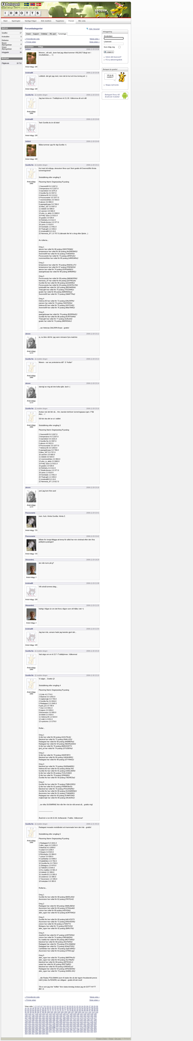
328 (36, 1033)
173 (81, 1018)
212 (70, 1022)
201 (33, 1022)
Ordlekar (44, 34)
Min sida (81, 21)
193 (77, 1020)
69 (45, 1010)
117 (33, 1014)
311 (50, 1031)
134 (91, 1014)
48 (68, 1008)
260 (91, 1026)
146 (60, 1016)
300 (84, 1029)
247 (47, 1026)
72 (53, 1010)
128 (70, 1014)
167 (60, 1018)
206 (50, 1022)
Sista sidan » (94, 42)
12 (53, 1006)
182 (40, 1020)
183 (43, 1020)
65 (36, 1010)
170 (70, 1018)
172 (77, 1018)
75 (60, 1010)
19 (70, 1006)
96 (38, 1012)
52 (77, 1008)
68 (43, 1010)
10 (48, 1006)
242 (29, 1026)
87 (90, 1010)
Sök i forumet (94, 29)
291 (53, 1029)
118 (36, 1014)
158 (29, 1018)
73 (55, 1010)
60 (97, 1008)
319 (77, 1031)
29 (95, 1006)
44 (58, 1008)
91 (26, 1012)
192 (74, 1020)
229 (57, 1024)
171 (74, 1018)
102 (55, 1012)
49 (70, 1008)
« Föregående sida (32, 39)
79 (70, 1010)
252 (64, 1026)
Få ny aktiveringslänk (114, 60)
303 (95, 1029)
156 (95, 1016)
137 (29, 1016)
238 (88, 1024)
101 (51, 1012)
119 (40, 1014)
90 (97, 1010)
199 (26, 1022)
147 (64, 1016)
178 (26, 1020)
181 (36, 1020)
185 (50, 1020)
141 (43, 1016)
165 (53, 1018)
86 (87, 1010)
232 (67, 1024)
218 (91, 1022)
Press (111, 1039)
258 (84, 1026)
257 (81, 1026)
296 (70, 1029)
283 (26, 1029)
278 (81, 1027)
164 (50, 1018)
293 (60, 1029)
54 (82, 1008)
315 (64, 1031)
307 (36, 1031)
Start (5, 21)
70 (48, 1010)
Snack (28, 34)
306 (33, 1031)
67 (40, 1010)
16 (63, 1006)
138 (33, 1016)
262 (26, 1027)
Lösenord (107, 42)
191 (70, 1020)
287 (40, 1029)
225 (43, 1024)
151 (77, 1016)
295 (67, 1029)
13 (55, 1006)
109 (79, 1012)
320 (81, 1031)
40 (48, 1008)
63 (31, 1010)
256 (77, 1026)
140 (40, 1016)
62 (28, 1010)
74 (58, 1010)
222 (33, 1024)
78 (68, 1010)
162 (43, 1018)
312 (53, 1031)
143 (50, 1016)
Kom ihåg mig (109, 47)
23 (80, 1006)
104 (62, 1012)
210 (64, 1022)
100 (48, 1012)
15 (60, 1006)
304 (26, 1031)
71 (50, 1010)
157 (26, 1018)
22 (77, 1006)
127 (67, 1014)
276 (74, 1027)
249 (53, 1026)
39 (45, 1008)
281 (91, 1027)
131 (81, 1014)
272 (60, 1027)
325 (26, 1033)
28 (92, 1006)
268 (47, 1027)
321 (84, 1031)
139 (36, 1016)
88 (92, 1010)
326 (29, 1033)
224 (40, 1024)
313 (57, 1031)
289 (47, 1029)
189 (64, 1020)
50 (73, 1008)
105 (65, 1012)
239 (91, 1024)
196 (88, 1020)
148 (67, 1016)
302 (91, 1029)
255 (74, 1026)
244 (36, 1026)
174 (84, 1018)
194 (81, 1020)
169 (67, 1018)
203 (40, 1022)
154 (88, 1016)
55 (85, 1008)
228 (53, 1024)
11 (50, 1006)
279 (84, 1027)
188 (60, 1020)
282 (95, 1027)
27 (90, 1006)
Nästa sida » (95, 39)
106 (69, 1012)
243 (33, 1026)
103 (58, 1012)
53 (80, 1008)
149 (70, 1016)
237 (84, 1024)
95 (36, 1012)
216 (84, 1022)
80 (73, 1010)
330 (43, 1033)
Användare (108, 36)
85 (85, 1010)
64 (33, 1010)
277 (77, 1027)
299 (81, 1029)
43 (55, 1008)
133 (88, 1014)
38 (43, 1008)
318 (74, 1031)
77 (65, 1010)
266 (40, 1027)
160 (36, 1018)
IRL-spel (53, 34)
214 (77, 1022)
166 (57, 1018)
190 (67, 1020)
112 (89, 1012)
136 (26, 1016)
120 (43, 1014)
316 (67, 1031)
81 (75, 1010)
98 (43, 1012)
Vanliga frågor (31, 21)
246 (43, 1026)
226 (47, 1024)
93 (31, 1012)
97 (40, 1012)
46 (63, 1008)
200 (29, 1022)
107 (72, 1012)
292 (57, 1029)
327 (33, 1033)
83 (80, 1010)
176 (91, 1018)
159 (33, 1018)
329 (40, 1033)
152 (81, 1016)
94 (33, 1012)
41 (50, 1008)
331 (47, 1033)
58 (92, 1008)
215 (81, 1022)
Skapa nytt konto (112, 85)
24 (82, 1006)
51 (75, 1008)
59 (95, 1008)
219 (95, 1022)
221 (29, 1024)
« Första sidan (30, 42)
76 (63, 1010)
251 (60, 1026)
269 (50, 1027)
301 (88, 1029)
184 (47, 1020)
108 (75, 1012)
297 (74, 1029)
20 (72, 1006)
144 (53, 1016)
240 (95, 1024)
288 (43, 1029)
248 (50, 1026)
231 (64, 1024)
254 (70, 1026)
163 (47, 1018)
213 (74, 1022)
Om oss (118, 1039)
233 (70, 1024)
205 (47, 1022)
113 (93, 1012)
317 (70, 1031)
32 (28, 1008)
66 (38, 1010)
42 (53, 1008)
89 (95, 1010)
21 (75, 1006)
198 (95, 1020)
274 (67, 1027)
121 (47, 1014)
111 (86, 1012)
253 (67, 1026)
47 (65, 1008)
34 (33, 1008)
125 (60, 1014)
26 (87, 1006)
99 (45, 1012)
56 (87, 1008)
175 (88, 1018)
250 (57, 1026)
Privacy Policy (101, 1039)
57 (90, 1008)
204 (43, 1022)
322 (88, 1031)
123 (53, 1014)
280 (88, 1027)
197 (91, 1020)
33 (31, 1008)
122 (50, 1014)
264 (33, 1027)
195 (84, 1020)
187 (57, 1020)
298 (77, 1029)
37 (40, 1008)
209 (60, 1022)
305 (29, 1031)
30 (97, 1006)
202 (36, 1022)
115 (26, 1014)
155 (91, 1016)
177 (95, 1018)
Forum (71, 21)
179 (29, 1020)
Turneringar (62, 34)
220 (26, 1024)
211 (67, 1022)
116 (29, 1014)
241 (26, 1026)
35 (36, 1008)
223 (36, 1024)
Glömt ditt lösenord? (113, 57)
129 (74, 1014)
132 (84, 1014)
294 (64, 1029)
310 (47, 1031)
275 (70, 1027)
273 (64, 1027)
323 (91, 1031)
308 (40, 1031)
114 (96, 1012)
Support (36, 34)
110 (82, 1012)
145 (57, 1016)
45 (60, 1008)
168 (64, 1018)
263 (29, 1027)
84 (82, 1010)
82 (77, 1010)
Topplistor (60, 21)
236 (81, 1024)
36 (38, 1008)
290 (50, 1029)
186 (53, 1020)
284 (29, 1029)
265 (36, 1027)
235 (77, 1024)
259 (88, 1026)
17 (65, 1006)
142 (47, 1016)
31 (26, 1008)
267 (43, 1027)
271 (57, 1027)
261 (95, 1026)
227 (50, 1024)
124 (57, 1014)
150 (74, 1016)
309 (43, 1031)
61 (26, 1010)
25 (85, 1006)
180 (33, 1020)
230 (60, 1024)
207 (53, 1022)
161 (40, 1018)
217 (88, 1022)
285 (33, 1029)
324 (95, 1031)
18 (67, 1006)
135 (95, 1014)
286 (36, 1029)
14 (58, 1006)
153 (84, 1016)
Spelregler (16, 21)
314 (60, 1031)
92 (28, 1012)
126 (64, 1014)
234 (74, 1024)
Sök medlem (46, 21)
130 (77, 1014)
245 (40, 1026)
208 (57, 1022)
